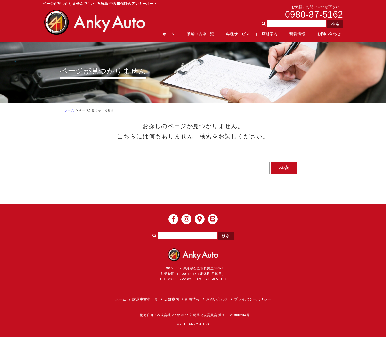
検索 (335, 24)
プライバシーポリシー (252, 299)
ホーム (169, 34)
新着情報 (297, 34)
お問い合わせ (329, 34)
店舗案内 (269, 34)
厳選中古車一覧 (200, 34)
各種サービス (238, 34)
